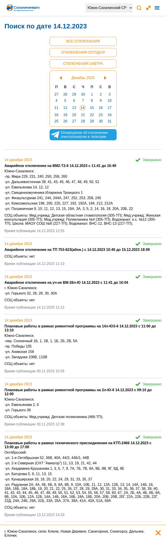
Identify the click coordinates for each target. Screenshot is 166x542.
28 (65, 94)
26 (65, 121)
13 (74, 108)
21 (83, 115)
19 (65, 115)
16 (101, 108)
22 (92, 115)
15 (92, 108)
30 (83, 94)
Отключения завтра (83, 64)
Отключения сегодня (83, 52)
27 (56, 94)
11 (56, 108)
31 (110, 121)
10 (110, 100)
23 (101, 115)
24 (110, 115)
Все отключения (83, 41)
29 (74, 94)
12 (65, 108)
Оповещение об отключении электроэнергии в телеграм (79, 134)
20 (74, 115)
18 (56, 115)
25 (56, 121)
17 (110, 108)
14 (83, 108)
